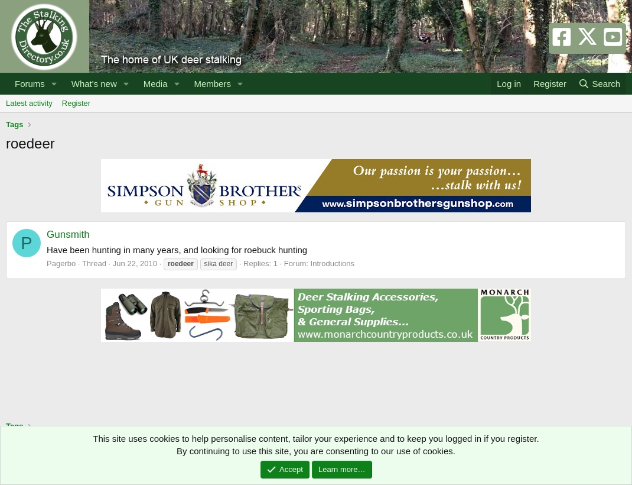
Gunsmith (68, 234)
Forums (30, 84)
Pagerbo (61, 263)
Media (156, 84)
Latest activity (29, 103)
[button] (54, 84)
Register (76, 103)
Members (212, 84)
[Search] (599, 84)
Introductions (332, 263)
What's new (94, 84)
